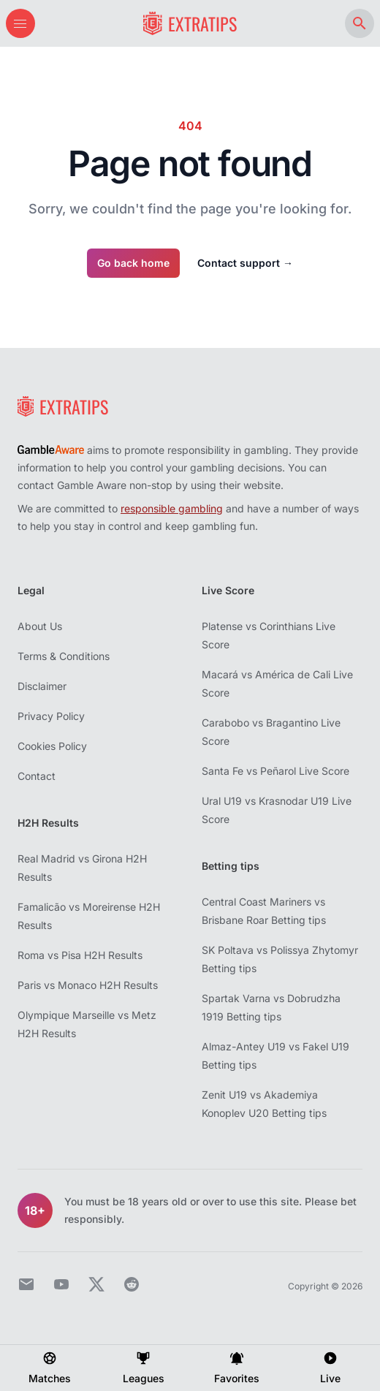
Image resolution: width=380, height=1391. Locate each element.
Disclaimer (42, 686)
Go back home (133, 263)
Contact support (245, 263)
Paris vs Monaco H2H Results (88, 985)
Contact (37, 776)
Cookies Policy (52, 746)
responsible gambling (172, 508)
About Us (40, 626)
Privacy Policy (51, 716)
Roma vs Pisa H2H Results (80, 955)
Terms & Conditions (64, 656)
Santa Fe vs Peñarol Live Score (275, 771)
